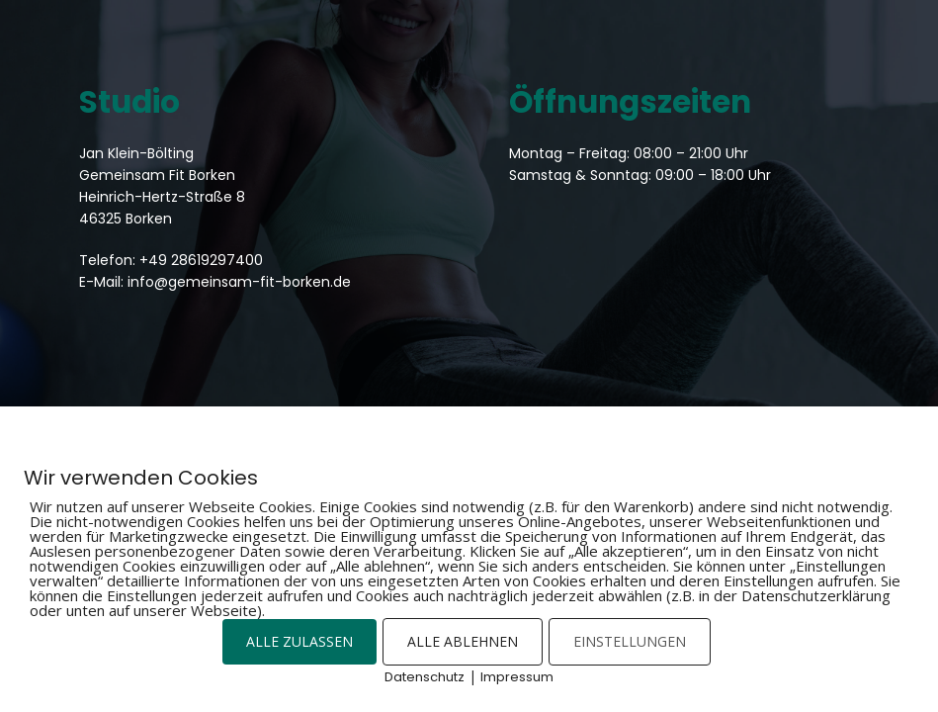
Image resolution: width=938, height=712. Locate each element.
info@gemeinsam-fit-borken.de (239, 282)
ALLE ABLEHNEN (462, 641)
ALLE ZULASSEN (299, 641)
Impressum (517, 677)
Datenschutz (424, 677)
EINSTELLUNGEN (629, 641)
